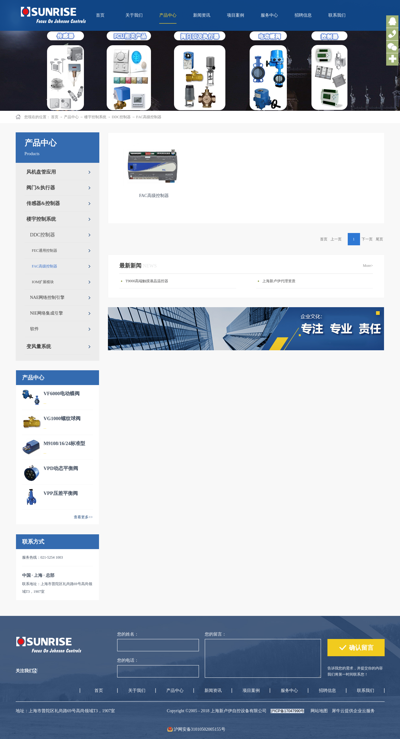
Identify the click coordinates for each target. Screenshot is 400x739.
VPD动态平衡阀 (61, 468)
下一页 (367, 239)
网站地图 (318, 711)
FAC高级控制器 (148, 117)
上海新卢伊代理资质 (278, 281)
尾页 (379, 239)
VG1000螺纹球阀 (62, 418)
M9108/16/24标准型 (64, 443)
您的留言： (215, 634)
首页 (100, 15)
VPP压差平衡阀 (61, 493)
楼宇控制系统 (95, 117)
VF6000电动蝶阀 (62, 393)
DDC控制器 (121, 117)
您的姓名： (128, 634)
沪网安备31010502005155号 (199, 729)
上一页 (336, 239)
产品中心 (71, 117)
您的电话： (128, 660)
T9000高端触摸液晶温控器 (146, 281)
